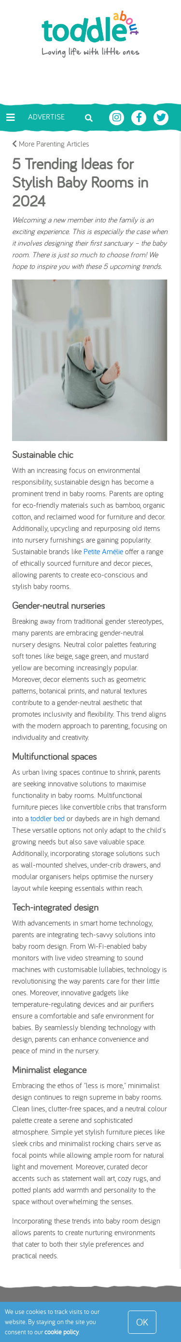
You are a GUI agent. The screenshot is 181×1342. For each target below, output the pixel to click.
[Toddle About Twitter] (161, 116)
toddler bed (47, 818)
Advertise (46, 116)
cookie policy (61, 1331)
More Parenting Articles (50, 143)
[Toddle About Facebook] (140, 116)
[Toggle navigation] (10, 117)
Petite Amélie (103, 551)
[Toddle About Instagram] (118, 116)
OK (142, 1322)
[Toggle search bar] (89, 117)
